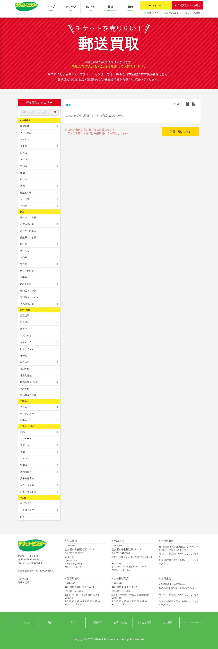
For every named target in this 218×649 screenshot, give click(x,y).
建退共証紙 (26, 375)
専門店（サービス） (30, 297)
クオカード (26, 407)
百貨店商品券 (27, 224)
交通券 (23, 264)
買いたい (90, 8)
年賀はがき (26, 335)
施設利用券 (26, 192)
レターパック (27, 348)
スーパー (24, 159)
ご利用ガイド (152, 13)
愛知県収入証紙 (28, 395)
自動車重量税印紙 (29, 382)
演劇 (22, 452)
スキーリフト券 (28, 491)
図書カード (26, 420)
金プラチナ (26, 503)
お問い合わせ (173, 13)
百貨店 (23, 152)
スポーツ (24, 445)
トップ (51, 8)
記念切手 (24, 322)
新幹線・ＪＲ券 (28, 217)
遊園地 (23, 465)
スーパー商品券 (28, 230)
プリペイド (25, 401)
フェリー (24, 139)
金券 (22, 211)
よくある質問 (194, 13)
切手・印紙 (25, 310)
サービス (24, 199)
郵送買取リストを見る (189, 5)
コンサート (26, 438)
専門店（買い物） (29, 290)
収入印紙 (24, 362)
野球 (130, 8)
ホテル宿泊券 (27, 270)
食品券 (23, 257)
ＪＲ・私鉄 (26, 132)
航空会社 (24, 126)
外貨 (110, 8)
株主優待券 (25, 120)
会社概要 (167, 622)
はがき (23, 328)
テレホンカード (28, 413)
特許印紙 (24, 388)
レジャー (24, 179)
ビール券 (24, 250)
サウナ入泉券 (27, 485)
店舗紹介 (97, 622)
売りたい (70, 8)
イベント (24, 458)
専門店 (23, 166)
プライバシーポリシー (191, 622)
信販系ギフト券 (28, 237)
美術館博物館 (27, 478)
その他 (23, 206)
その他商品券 (27, 304)
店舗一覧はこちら (180, 131)
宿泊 (22, 172)
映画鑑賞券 (26, 472)
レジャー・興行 (27, 426)
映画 (22, 186)
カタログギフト (28, 510)
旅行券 (23, 244)
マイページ (157, 5)
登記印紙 (24, 368)
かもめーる (26, 342)
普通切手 (24, 315)
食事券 (23, 146)
